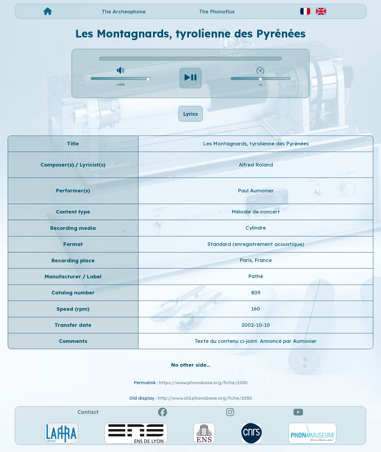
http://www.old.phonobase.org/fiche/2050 (205, 401)
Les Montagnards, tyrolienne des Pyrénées (256, 147)
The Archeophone (124, 11)
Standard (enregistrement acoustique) (255, 247)
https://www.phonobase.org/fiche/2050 (203, 386)
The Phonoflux (217, 11)
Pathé (255, 280)
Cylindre (256, 231)
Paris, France (256, 263)
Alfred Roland (256, 168)
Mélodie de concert (256, 215)
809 (255, 296)
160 (255, 312)
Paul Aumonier (256, 194)
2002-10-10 (255, 328)
